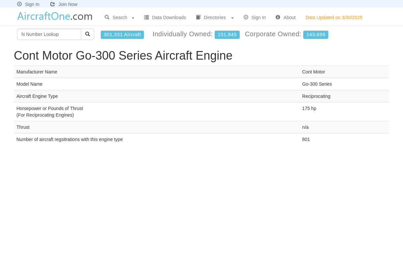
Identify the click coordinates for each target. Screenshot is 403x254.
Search (119, 17)
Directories (215, 17)
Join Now (63, 4)
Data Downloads (165, 17)
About (286, 17)
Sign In (28, 4)
